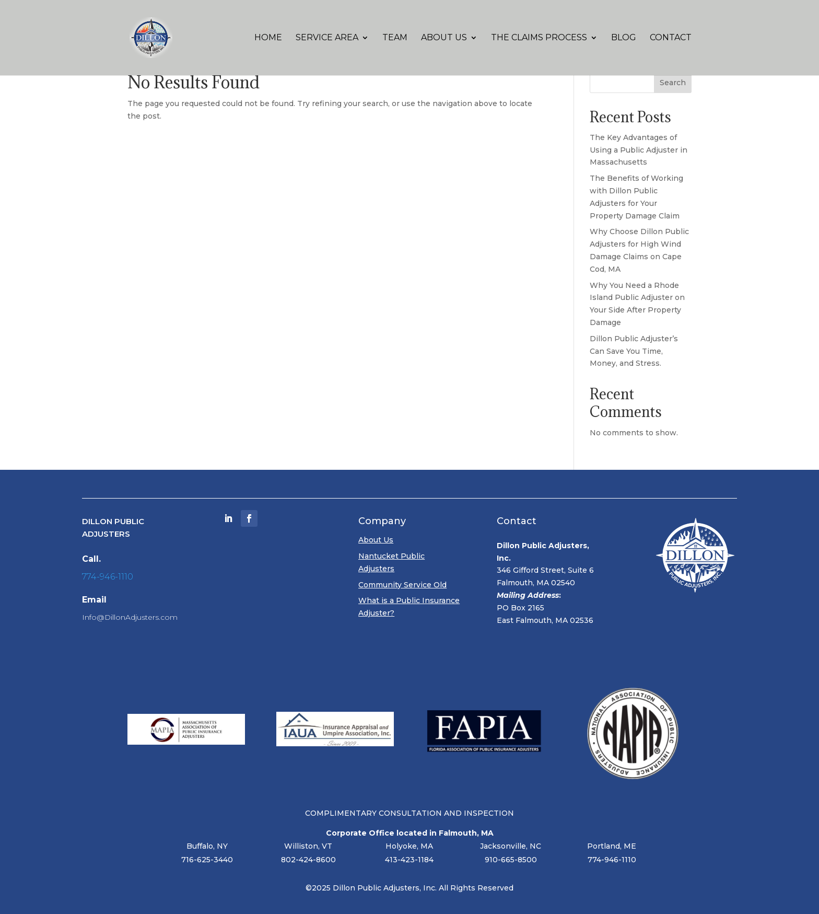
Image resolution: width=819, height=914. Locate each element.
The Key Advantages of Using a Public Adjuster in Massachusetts (638, 150)
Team (394, 38)
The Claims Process (539, 38)
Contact (671, 38)
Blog (623, 38)
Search (673, 82)
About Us (444, 38)
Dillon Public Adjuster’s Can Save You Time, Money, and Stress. (634, 351)
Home (268, 38)
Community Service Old (402, 584)
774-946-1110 (107, 577)
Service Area (327, 38)
